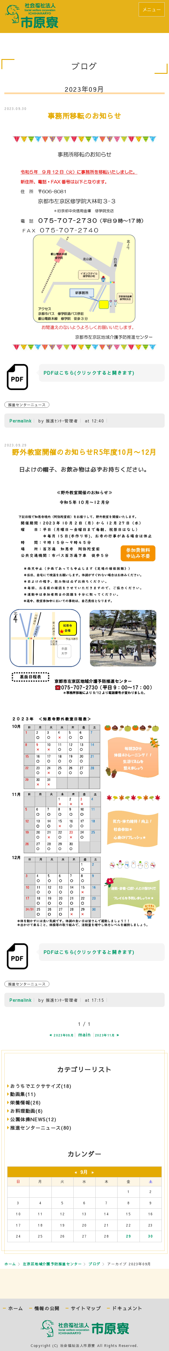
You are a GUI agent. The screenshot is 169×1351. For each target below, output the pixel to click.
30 (150, 1236)
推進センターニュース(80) (40, 1127)
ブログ (95, 1264)
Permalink (20, 421)
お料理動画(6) (26, 1111)
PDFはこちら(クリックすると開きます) (89, 373)
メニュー (151, 9)
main (84, 1034)
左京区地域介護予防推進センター (52, 1264)
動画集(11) (23, 1094)
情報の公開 (47, 1308)
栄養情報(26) (25, 1102)
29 (128, 1236)
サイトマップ (86, 1308)
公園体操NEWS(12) (33, 1119)
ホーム (10, 1264)
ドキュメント (127, 1308)
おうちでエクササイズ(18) (40, 1086)
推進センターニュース (27, 404)
